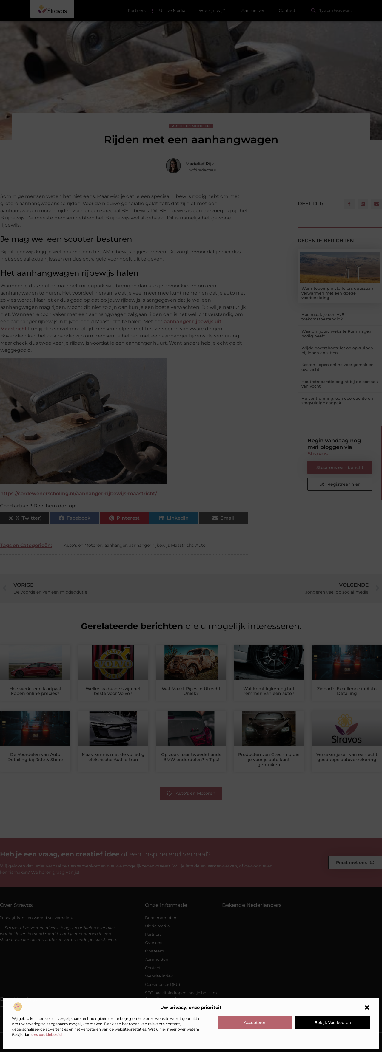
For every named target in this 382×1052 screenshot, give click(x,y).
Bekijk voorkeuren (333, 1022)
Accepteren (255, 1022)
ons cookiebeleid (46, 1034)
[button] (367, 1008)
